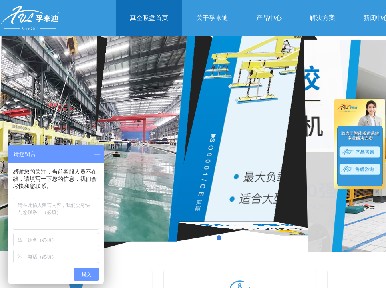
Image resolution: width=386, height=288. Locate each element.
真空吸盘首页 (149, 17)
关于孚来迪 (212, 17)
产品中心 (269, 17)
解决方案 (322, 17)
